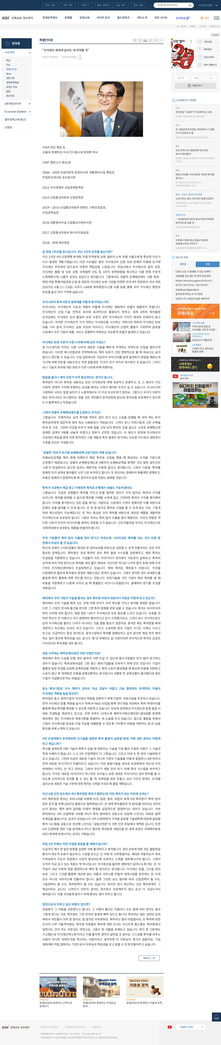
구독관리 (215, 34)
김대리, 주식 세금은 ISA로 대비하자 (192, 298)
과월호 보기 (197, 85)
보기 (211, 78)
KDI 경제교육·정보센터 (17, 18)
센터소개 (142, 17)
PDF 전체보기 (210, 65)
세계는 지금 (11, 87)
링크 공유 (150, 40)
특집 (8, 60)
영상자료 (10, 95)
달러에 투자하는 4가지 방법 (189, 294)
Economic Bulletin (16, 111)
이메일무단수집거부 (75, 1027)
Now (8, 73)
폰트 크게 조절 (156, 40)
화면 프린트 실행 (145, 40)
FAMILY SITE (187, 1027)
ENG (207, 18)
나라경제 (203, 26)
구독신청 (208, 41)
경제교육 (84, 17)
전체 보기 (207, 5)
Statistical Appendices (187, 289)
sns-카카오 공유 (134, 40)
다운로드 (80, 57)
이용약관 (96, 1027)
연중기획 (10, 78)
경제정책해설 (12, 82)
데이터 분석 (103, 17)
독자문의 (208, 49)
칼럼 (8, 91)
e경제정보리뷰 (13, 103)
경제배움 (183, 18)
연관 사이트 (161, 17)
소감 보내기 (209, 57)
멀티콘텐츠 (123, 17)
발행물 (68, 17)
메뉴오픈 (29, 53)
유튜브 (170, 1027)
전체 (207, 264)
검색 (190, 5)
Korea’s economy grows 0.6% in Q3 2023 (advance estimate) (195, 280)
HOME (183, 26)
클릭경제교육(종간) (15, 119)
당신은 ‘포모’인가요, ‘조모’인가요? (192, 285)
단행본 (8, 127)
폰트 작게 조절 (161, 40)
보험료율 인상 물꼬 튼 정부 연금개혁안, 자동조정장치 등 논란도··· (195, 276)
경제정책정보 (49, 17)
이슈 (8, 64)
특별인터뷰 (215, 26)
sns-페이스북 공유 (140, 40)
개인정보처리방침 (49, 1027)
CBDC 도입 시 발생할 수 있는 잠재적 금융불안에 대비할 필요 (195, 271)
